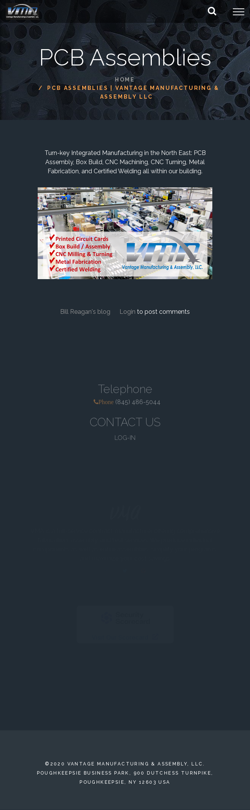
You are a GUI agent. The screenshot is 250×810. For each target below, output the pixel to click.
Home (125, 80)
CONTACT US (125, 425)
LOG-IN (125, 440)
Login (127, 311)
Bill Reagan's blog (86, 311)
